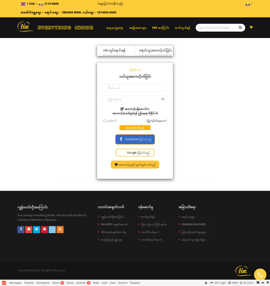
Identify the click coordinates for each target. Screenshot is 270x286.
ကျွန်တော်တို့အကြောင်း (112, 216)
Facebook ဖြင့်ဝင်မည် (135, 139)
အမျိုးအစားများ (138, 28)
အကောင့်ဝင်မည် (135, 127)
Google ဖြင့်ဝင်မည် (138, 152)
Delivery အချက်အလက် (114, 224)
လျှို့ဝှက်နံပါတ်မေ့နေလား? (156, 120)
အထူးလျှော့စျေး (114, 27)
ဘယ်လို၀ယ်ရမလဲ (150, 232)
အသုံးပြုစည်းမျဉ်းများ (112, 239)
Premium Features (193, 224)
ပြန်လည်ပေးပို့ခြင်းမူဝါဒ (154, 224)
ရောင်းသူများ (188, 216)
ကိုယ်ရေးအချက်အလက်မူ (113, 232)
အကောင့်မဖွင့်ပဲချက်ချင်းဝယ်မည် (135, 164)
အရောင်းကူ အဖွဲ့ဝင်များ (193, 239)
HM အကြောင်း (160, 28)
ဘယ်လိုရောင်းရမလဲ (151, 239)
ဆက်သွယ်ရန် (182, 28)
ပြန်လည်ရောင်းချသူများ (193, 232)
